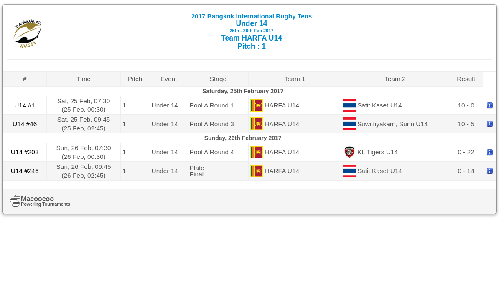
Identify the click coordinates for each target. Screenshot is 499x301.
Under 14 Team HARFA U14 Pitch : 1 (251, 32)
